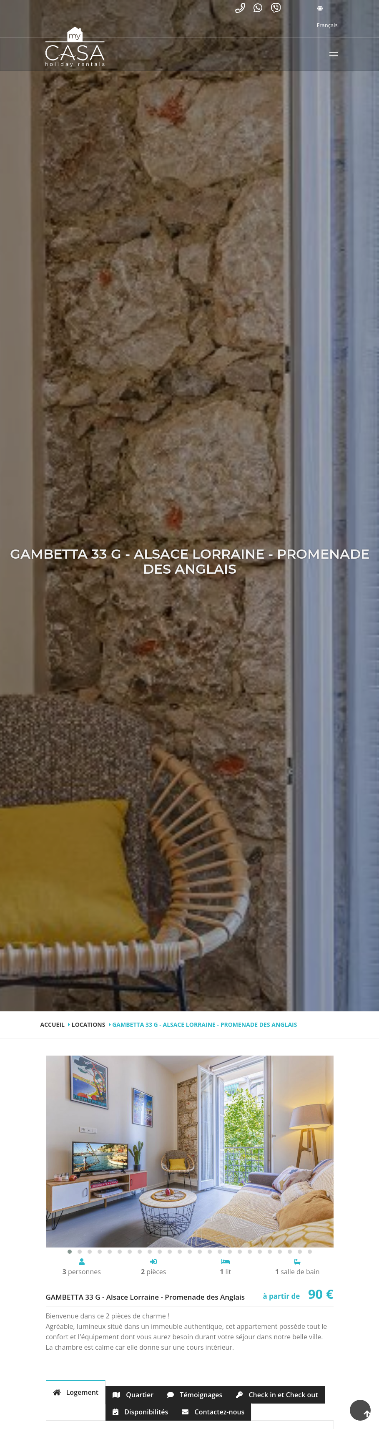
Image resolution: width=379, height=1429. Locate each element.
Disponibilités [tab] (140, 1411)
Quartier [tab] (133, 1394)
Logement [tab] (76, 1392)
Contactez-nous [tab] (213, 1411)
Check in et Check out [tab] (277, 1394)
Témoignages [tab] (194, 1394)
